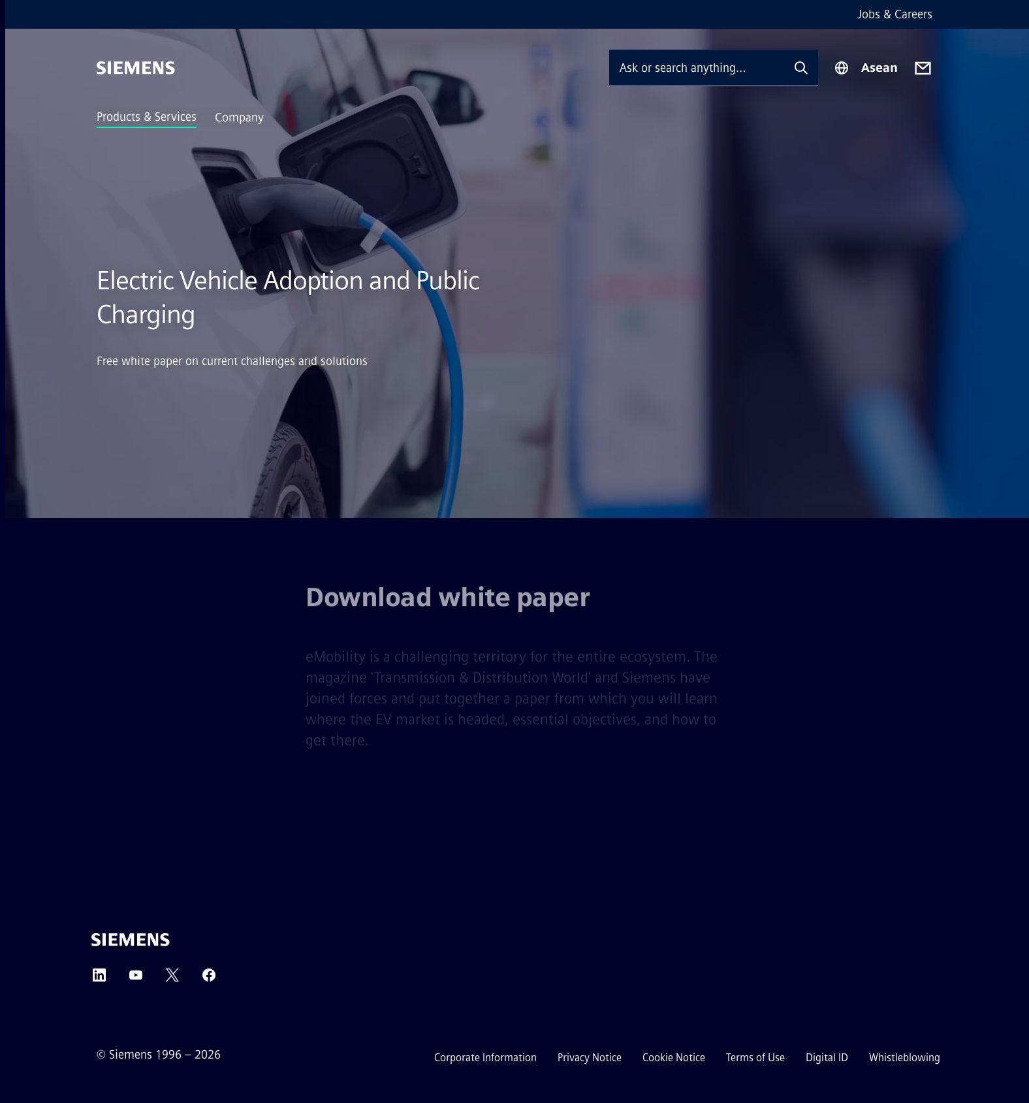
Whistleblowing (904, 1057)
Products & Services (147, 117)
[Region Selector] (866, 67)
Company (239, 117)
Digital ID (827, 1057)
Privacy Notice (590, 1057)
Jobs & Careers (894, 14)
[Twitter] (172, 979)
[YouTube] (136, 979)
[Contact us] (922, 68)
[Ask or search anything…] (696, 68)
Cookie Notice (673, 1057)
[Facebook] (209, 979)
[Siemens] (136, 67)
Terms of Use (755, 1057)
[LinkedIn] (99, 979)
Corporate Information (485, 1057)
